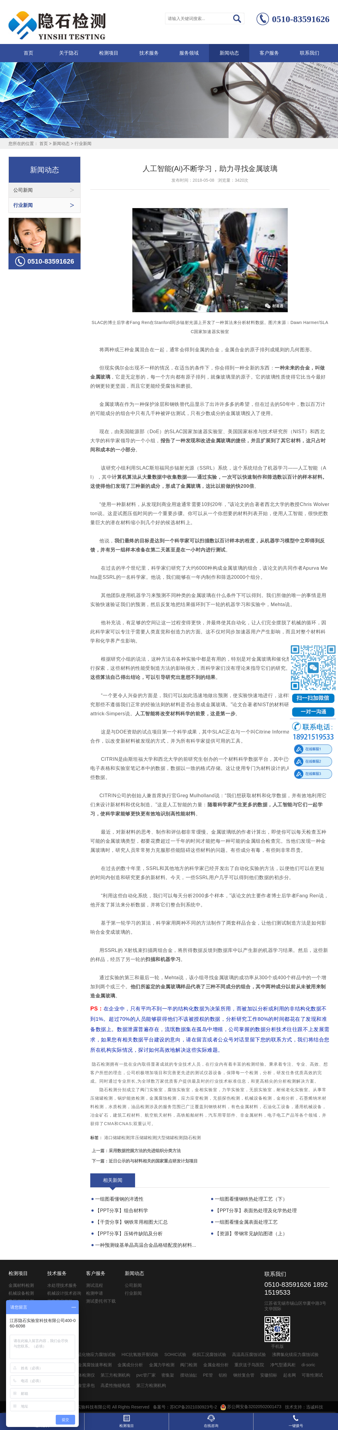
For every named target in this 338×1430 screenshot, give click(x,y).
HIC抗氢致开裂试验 (139, 1354)
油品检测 (140, 1106)
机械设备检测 (258, 1098)
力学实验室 (233, 1089)
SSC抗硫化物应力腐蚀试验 (90, 1354)
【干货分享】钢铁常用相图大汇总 (131, 1222)
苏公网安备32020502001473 (250, 1406)
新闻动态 (229, 53)
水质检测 (117, 1106)
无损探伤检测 (226, 1098)
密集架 (167, 1375)
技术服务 (149, 53)
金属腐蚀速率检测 (95, 1364)
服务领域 (189, 53)
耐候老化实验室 (292, 1089)
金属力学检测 (161, 1364)
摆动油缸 (188, 1375)
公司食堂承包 (82, 1385)
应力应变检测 (194, 1098)
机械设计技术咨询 (64, 1293)
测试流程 (94, 1285)
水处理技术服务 (62, 1285)
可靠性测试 (312, 1375)
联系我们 (309, 53)
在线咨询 (211, 1421)
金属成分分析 (130, 1364)
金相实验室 (206, 1089)
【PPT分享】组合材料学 (121, 1210)
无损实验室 (260, 1089)
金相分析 (286, 1098)
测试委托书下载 (101, 1301)
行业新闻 (83, 143)
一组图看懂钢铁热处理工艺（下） (251, 1199)
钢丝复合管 (243, 1375)
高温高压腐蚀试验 (249, 1354)
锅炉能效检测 (131, 1098)
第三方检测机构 (115, 1375)
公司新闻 (133, 1285)
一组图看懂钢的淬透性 (119, 1199)
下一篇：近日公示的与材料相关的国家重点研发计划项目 (145, 1161)
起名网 (289, 1375)
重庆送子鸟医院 (249, 1364)
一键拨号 (296, 1421)
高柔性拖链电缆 (115, 1385)
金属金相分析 (216, 1364)
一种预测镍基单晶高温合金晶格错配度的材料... (145, 1245)
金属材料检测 (21, 1285)
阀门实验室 (151, 1089)
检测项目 (108, 53)
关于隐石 (68, 53)
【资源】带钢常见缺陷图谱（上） (251, 1233)
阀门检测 (188, 1364)
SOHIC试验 (175, 1354)
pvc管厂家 (146, 1375)
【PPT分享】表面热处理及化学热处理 (256, 1210)
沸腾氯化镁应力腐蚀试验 (295, 1354)
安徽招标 (268, 1375)
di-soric (308, 1364)
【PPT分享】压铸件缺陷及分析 (129, 1233)
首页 (28, 53)
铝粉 (223, 1375)
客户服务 (269, 53)
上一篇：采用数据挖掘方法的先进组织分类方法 (136, 1150)
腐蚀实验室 (178, 1089)
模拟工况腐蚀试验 (209, 1354)
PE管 (208, 1375)
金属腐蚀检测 (163, 1098)
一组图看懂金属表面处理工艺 (246, 1222)
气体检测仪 (84, 1375)
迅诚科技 (314, 1406)
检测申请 (94, 1293)
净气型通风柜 (283, 1364)
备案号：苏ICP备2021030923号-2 (185, 1406)
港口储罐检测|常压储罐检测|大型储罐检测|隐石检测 (152, 1137)
